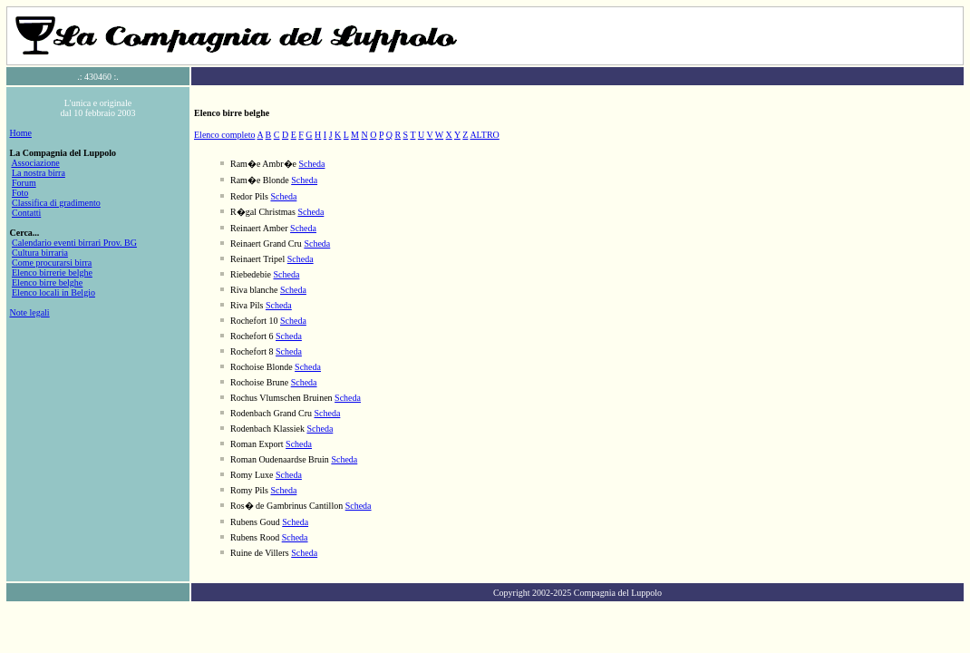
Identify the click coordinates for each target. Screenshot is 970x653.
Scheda (312, 164)
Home (21, 133)
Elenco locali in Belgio (53, 292)
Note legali (30, 312)
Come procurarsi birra (52, 263)
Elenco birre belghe (47, 283)
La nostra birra (38, 173)
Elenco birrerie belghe (52, 273)
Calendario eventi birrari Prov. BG (74, 243)
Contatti (26, 213)
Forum (24, 183)
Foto (20, 193)
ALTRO (484, 135)
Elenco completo (224, 135)
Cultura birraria (40, 253)
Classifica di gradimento (56, 203)
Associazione (35, 163)
